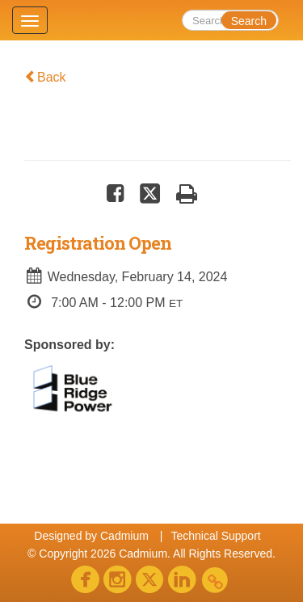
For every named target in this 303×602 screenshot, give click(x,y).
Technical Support (215, 535)
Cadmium (124, 535)
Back (45, 77)
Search (249, 21)
